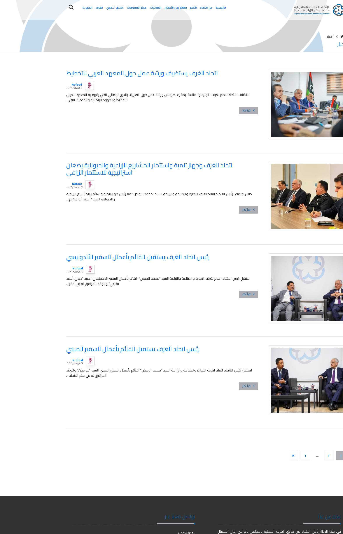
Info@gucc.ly (185, 497)
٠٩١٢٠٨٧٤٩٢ (186, 490)
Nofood (77, 84)
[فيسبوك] (337, 525)
